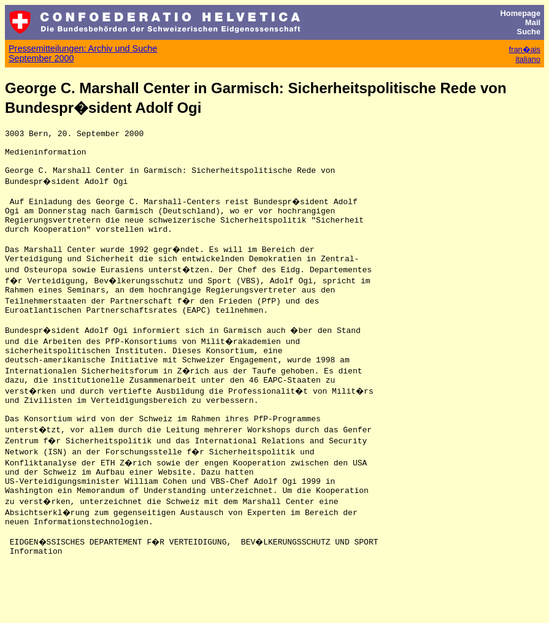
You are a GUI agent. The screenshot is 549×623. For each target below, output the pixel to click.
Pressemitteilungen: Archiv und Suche (83, 48)
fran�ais (524, 49)
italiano (527, 59)
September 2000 (41, 58)
